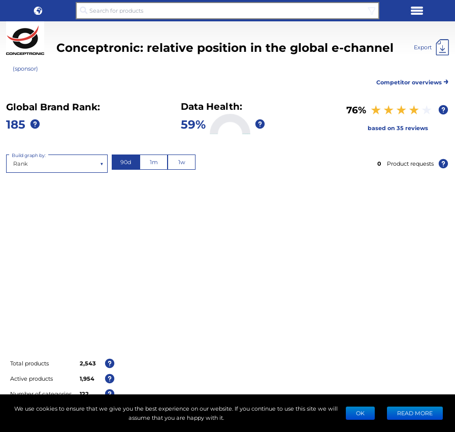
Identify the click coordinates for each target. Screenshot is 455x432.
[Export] (431, 47)
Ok (360, 413)
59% (193, 124)
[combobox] (14, 163)
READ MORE (415, 413)
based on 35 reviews (398, 128)
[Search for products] (227, 10)
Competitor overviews (412, 80)
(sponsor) (25, 68)
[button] (38, 11)
